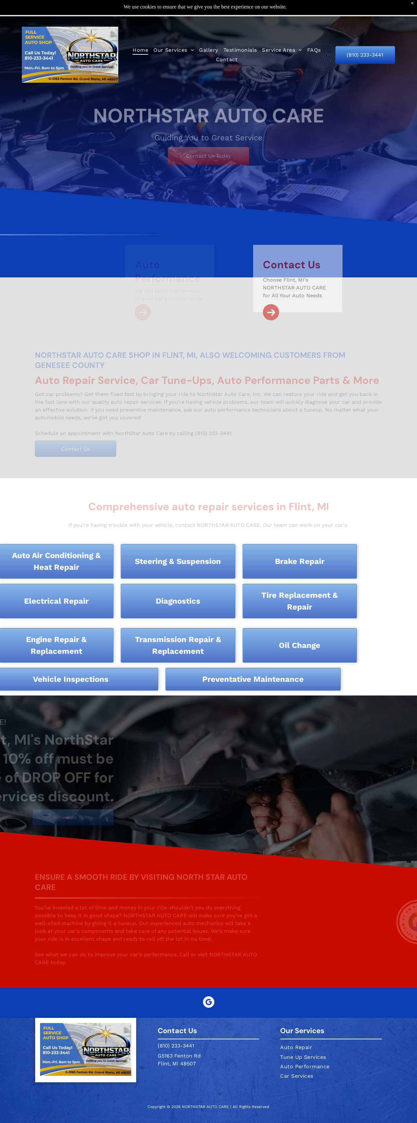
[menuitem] (140, 33)
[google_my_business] (208, 986)
